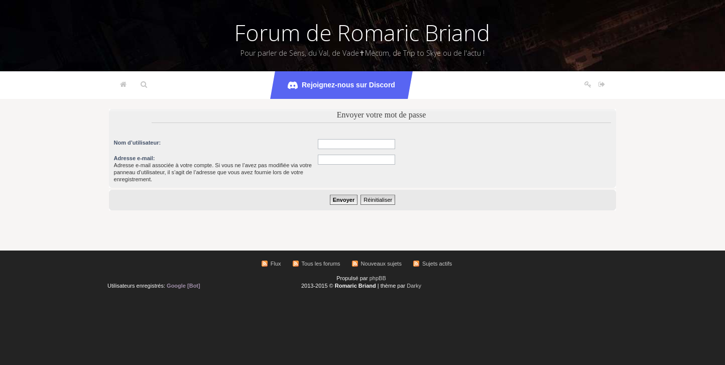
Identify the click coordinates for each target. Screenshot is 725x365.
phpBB (378, 278)
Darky (414, 286)
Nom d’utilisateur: (137, 143)
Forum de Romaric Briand (362, 33)
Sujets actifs (437, 264)
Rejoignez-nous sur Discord (341, 85)
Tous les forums (321, 264)
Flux (276, 264)
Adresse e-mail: (134, 158)
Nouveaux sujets (381, 264)
